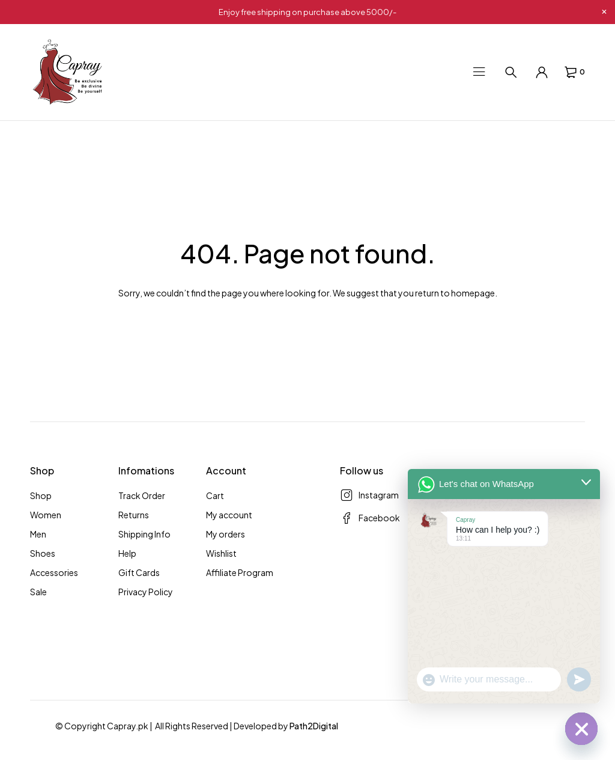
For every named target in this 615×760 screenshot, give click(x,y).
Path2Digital (313, 725)
